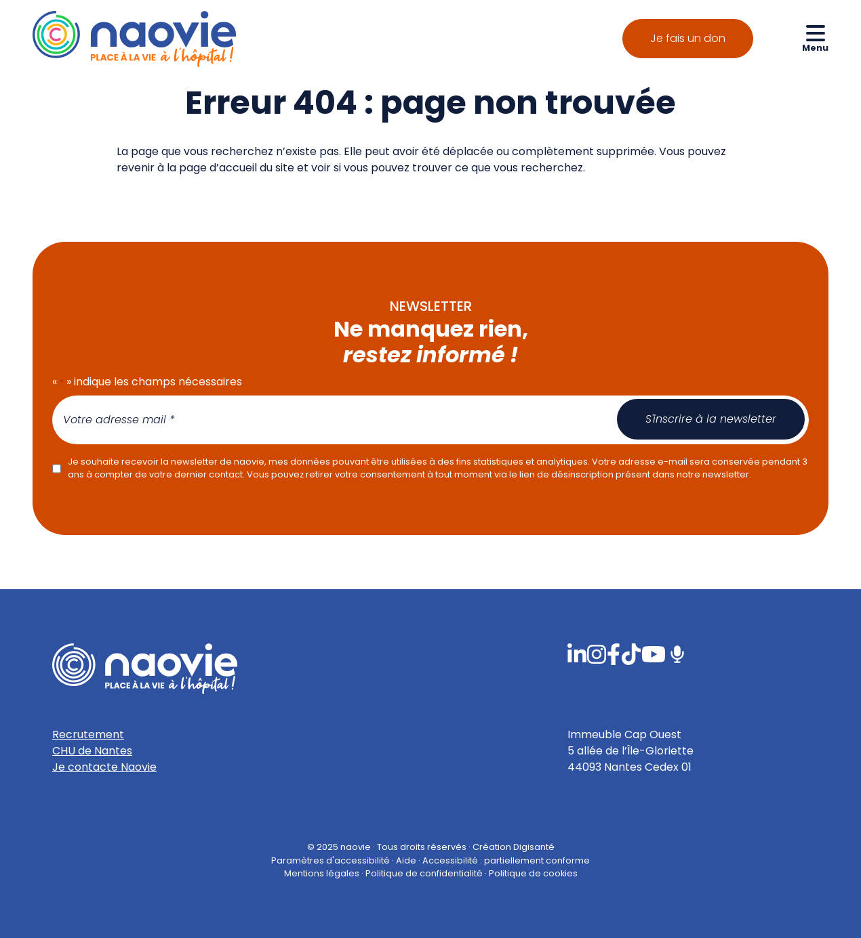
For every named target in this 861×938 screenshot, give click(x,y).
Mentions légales (321, 872)
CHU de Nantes (92, 751)
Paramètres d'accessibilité (330, 860)
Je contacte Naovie (104, 767)
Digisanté (534, 847)
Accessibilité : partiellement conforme (506, 860)
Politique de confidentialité (424, 872)
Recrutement (88, 734)
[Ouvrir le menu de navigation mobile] (815, 37)
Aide (406, 860)
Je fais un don (687, 38)
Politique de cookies (533, 872)
